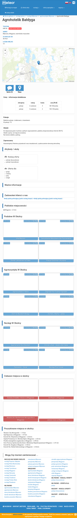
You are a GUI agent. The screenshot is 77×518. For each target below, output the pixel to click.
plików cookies (17, 514)
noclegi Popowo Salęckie (12, 461)
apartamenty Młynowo (11, 490)
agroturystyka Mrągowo (35, 471)
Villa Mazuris (20, 238)
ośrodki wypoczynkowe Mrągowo (61, 459)
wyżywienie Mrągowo (34, 482)
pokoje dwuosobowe (57, 480)
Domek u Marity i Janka (56, 314)
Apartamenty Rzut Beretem (20, 345)
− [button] (5, 53)
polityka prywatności (49, 506)
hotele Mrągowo (33, 487)
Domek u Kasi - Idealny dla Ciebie (56, 345)
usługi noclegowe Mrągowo (60, 471)
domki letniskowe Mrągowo (36, 480)
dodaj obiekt (31, 508)
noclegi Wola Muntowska (12, 464)
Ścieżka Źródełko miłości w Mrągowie (20, 398)
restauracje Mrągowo (58, 468)
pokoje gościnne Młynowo (36, 464)
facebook (7, 506)
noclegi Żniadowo (9, 477)
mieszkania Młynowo (34, 459)
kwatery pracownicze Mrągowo (37, 491)
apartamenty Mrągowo (35, 473)
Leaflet (66, 81)
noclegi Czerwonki (10, 475)
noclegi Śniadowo (9, 482)
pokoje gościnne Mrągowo (59, 464)
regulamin (31, 506)
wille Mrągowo (55, 473)
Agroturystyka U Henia (21, 292)
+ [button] (5, 50)
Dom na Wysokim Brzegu (21, 314)
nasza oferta (69, 506)
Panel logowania (44, 508)
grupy (53, 485)
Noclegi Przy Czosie (56, 367)
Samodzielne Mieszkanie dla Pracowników (56, 238)
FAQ (38, 506)
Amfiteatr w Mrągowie (56, 398)
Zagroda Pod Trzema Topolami (56, 292)
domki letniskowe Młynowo (12, 494)
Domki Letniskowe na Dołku (21, 261)
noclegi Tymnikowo (10, 468)
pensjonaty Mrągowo (57, 461)
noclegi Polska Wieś (10, 480)
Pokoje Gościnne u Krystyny (56, 261)
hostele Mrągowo (33, 484)
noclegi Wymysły (9, 473)
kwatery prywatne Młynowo (12, 497)
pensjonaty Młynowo (34, 461)
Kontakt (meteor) (19, 506)
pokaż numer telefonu (15, 28)
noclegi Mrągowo (9, 471)
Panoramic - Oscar (20, 367)
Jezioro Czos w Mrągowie (56, 420)
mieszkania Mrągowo (34, 496)
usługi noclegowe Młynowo (36, 466)
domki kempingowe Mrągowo (37, 477)
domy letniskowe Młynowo (12, 492)
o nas (61, 506)
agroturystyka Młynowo (11, 488)
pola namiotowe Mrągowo (59, 466)
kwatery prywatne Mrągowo (36, 494)
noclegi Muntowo (9, 466)
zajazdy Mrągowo (56, 475)
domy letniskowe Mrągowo (36, 475)
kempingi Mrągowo (34, 489)
